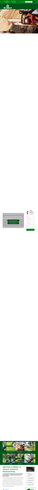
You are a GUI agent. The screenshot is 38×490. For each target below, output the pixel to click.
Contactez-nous (13, 223)
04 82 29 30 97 (6, 2)
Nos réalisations (13, 220)
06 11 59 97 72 (12, 2)
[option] (19, 16)
